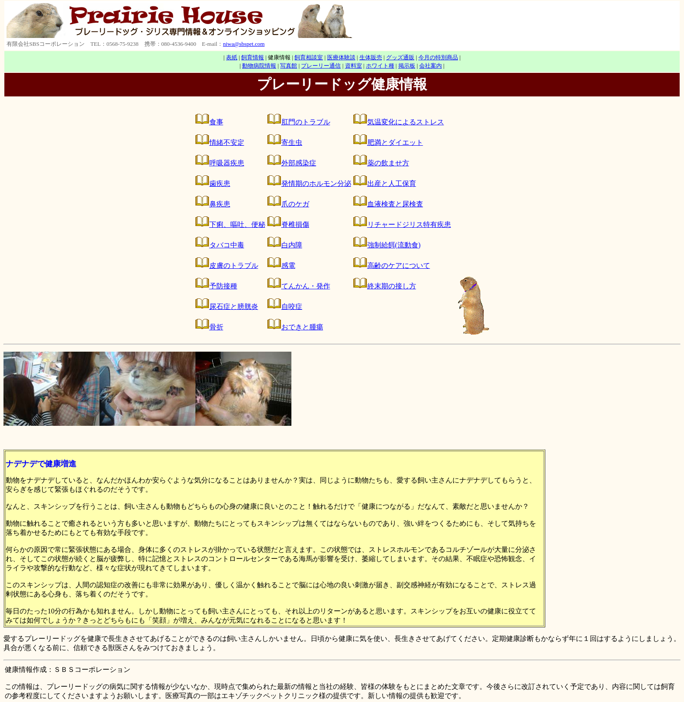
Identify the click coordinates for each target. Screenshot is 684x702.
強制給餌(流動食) (394, 245)
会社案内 (430, 65)
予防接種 (223, 286)
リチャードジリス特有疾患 (409, 224)
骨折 (216, 327)
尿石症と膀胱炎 (233, 306)
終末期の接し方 (391, 286)
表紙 (231, 57)
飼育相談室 (308, 57)
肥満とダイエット (395, 142)
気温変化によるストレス (405, 122)
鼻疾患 (219, 204)
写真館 (288, 65)
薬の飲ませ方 (388, 163)
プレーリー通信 (321, 65)
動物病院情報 (259, 65)
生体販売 (370, 57)
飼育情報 (252, 57)
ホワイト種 (380, 65)
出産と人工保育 (391, 183)
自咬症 (291, 306)
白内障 (291, 245)
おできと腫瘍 (302, 327)
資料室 (353, 65)
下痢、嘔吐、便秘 (237, 224)
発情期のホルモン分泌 (316, 183)
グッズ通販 (400, 57)
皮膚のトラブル (233, 265)
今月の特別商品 (438, 57)
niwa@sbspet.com (243, 44)
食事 (216, 122)
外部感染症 (298, 163)
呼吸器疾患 (226, 163)
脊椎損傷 (295, 224)
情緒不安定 (226, 142)
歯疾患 (219, 183)
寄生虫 (291, 142)
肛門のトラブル (305, 122)
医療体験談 (341, 57)
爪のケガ (295, 204)
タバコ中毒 (226, 245)
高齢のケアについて (398, 265)
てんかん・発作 (305, 286)
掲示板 (406, 65)
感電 (288, 265)
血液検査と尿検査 (395, 204)
